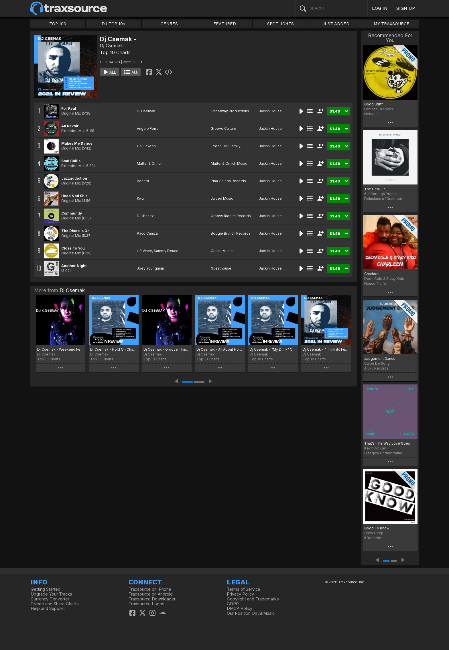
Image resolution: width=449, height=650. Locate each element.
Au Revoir (70, 126)
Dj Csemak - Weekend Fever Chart (60, 349)
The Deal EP (374, 189)
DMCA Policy (239, 608)
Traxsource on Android (151, 594)
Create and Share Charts (55, 603)
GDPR (233, 603)
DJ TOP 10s (113, 23)
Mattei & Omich (149, 163)
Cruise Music (222, 251)
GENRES (169, 23)
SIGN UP (405, 8)
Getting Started (45, 589)
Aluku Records (376, 368)
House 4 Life (375, 283)
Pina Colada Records (228, 181)
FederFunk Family (226, 146)
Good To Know (376, 528)
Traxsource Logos (146, 603)
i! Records (372, 538)
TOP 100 (57, 23)
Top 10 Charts (115, 52)
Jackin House (270, 111)
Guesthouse (221, 268)
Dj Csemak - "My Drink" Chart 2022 (273, 349)
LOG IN (379, 8)
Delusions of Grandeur (383, 199)
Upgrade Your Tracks (51, 594)
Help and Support (48, 608)
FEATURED (224, 23)
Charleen (371, 274)
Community (71, 213)
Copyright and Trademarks (253, 599)
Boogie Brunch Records (231, 233)
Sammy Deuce (166, 251)
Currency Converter (50, 599)
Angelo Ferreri (149, 128)
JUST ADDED (335, 23)
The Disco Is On (75, 231)
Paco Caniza (147, 233)
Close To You (73, 248)
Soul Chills (70, 161)
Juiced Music (222, 198)
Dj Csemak (111, 45)
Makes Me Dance (76, 143)
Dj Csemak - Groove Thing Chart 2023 (166, 349)
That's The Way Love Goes (387, 443)
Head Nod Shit (74, 196)
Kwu (140, 198)
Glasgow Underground (383, 453)
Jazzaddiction (74, 178)
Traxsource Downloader (152, 599)
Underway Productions (230, 111)
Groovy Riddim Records (231, 216)
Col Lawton (146, 146)
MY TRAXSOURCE (391, 23)
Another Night (73, 266)
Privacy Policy (240, 594)
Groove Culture (223, 128)
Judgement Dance (379, 358)
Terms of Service (243, 589)
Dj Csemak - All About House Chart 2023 (219, 349)
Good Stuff (373, 104)
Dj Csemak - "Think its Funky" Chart (326, 349)
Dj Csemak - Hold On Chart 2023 (113, 349)
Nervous (371, 114)
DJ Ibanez (145, 216)
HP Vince (144, 251)
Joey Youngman (150, 268)
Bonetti (143, 181)
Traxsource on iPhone (150, 589)
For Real (68, 108)
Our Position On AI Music (251, 613)
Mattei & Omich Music (229, 163)
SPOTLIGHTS (280, 23)
